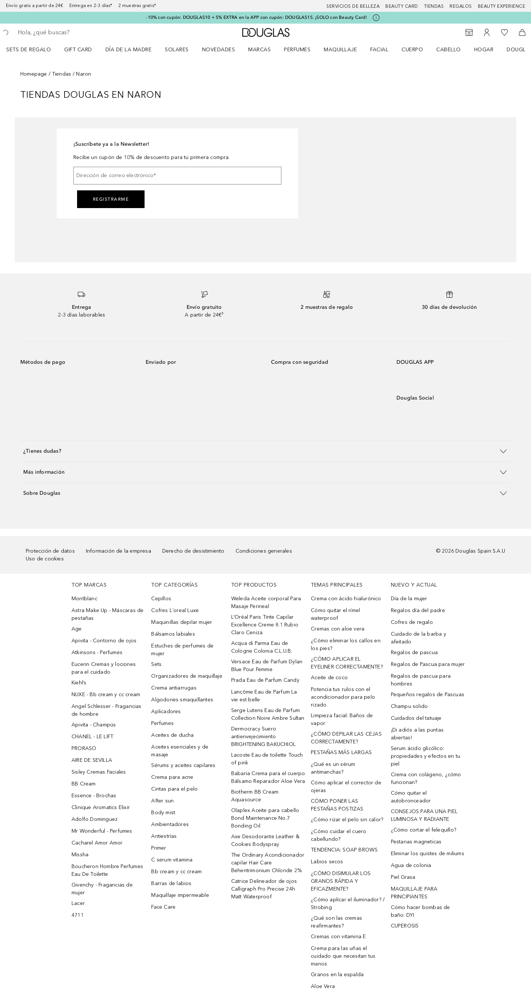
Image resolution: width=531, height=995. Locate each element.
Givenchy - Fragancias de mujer (102, 889)
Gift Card (78, 49)
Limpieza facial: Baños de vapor (342, 719)
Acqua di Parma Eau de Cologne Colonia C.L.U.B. (261, 647)
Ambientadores (170, 824)
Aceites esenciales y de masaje (179, 751)
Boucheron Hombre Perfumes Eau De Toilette (107, 870)
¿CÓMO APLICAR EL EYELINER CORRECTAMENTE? (347, 663)
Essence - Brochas (94, 795)
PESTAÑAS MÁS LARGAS (341, 752)
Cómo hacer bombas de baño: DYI (420, 911)
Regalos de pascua (414, 652)
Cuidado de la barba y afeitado (418, 638)
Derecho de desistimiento (193, 551)
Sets (156, 664)
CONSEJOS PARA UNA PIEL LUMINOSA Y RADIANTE (424, 815)
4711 (78, 915)
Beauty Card (401, 6)
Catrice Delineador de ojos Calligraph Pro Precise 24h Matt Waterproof (264, 889)
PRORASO (84, 748)
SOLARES (177, 49)
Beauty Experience (501, 6)
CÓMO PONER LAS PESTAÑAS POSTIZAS (337, 805)
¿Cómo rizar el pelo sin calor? (347, 819)
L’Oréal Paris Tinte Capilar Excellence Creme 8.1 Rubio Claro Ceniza (264, 625)
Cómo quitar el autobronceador (411, 797)
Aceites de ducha (172, 735)
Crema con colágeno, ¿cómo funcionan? (426, 778)
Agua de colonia (411, 865)
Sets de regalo (28, 49)
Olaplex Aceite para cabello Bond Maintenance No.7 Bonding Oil (265, 818)
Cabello (448, 49)
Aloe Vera (323, 986)
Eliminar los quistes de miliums (427, 853)
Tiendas (434, 6)
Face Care (163, 907)
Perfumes (297, 49)
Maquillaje (340, 49)
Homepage (33, 74)
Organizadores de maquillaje (186, 676)
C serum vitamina (171, 860)
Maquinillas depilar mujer (181, 622)
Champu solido (409, 706)
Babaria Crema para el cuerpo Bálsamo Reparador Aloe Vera (268, 777)
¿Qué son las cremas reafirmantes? (336, 922)
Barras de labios (171, 883)
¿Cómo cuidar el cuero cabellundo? (338, 835)
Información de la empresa (118, 551)
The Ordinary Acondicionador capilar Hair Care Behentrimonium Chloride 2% (267, 863)
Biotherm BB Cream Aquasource (254, 796)
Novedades (218, 49)
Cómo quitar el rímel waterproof (335, 614)
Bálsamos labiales (173, 634)
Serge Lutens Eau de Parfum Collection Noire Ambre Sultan (268, 714)
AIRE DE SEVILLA (92, 760)
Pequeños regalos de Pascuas (427, 694)
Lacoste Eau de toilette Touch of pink (267, 759)
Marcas (259, 49)
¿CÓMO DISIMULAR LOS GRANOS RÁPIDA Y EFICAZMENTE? (341, 881)
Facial (379, 49)
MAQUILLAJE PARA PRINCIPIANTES (414, 893)
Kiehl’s (79, 683)
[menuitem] (33, 49)
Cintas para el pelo (174, 789)
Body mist (163, 812)
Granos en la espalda (337, 974)
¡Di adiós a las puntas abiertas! (417, 734)
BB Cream (84, 784)
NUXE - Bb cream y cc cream (106, 694)
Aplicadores (166, 711)
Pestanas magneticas (416, 842)
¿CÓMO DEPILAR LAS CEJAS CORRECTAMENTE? (346, 738)
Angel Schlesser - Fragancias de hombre (107, 710)
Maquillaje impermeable (180, 895)
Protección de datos (50, 551)
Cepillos (161, 598)
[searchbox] (72, 32)
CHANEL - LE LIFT (92, 736)
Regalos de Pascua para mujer (428, 664)
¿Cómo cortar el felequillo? (423, 830)
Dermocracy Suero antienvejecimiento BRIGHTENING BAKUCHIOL (263, 736)
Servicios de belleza (352, 6)
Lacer (78, 903)
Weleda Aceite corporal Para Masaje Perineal (266, 602)
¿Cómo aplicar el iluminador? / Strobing (348, 903)
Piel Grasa (403, 877)
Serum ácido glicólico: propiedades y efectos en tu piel (425, 756)
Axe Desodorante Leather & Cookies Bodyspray (265, 840)
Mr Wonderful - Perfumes (102, 831)
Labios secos (327, 861)
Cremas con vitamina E (338, 936)
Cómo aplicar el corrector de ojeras (346, 787)
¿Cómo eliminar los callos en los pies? (346, 645)
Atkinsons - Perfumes (97, 652)
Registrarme (111, 199)
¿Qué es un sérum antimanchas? (333, 768)
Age (77, 629)
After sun (162, 801)
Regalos (461, 6)
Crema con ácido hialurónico (346, 598)
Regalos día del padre (418, 610)
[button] (265, 451)
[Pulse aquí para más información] (376, 18)
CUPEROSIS (405, 926)
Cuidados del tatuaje (416, 718)
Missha (80, 854)
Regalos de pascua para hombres (421, 680)
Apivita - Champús (94, 725)
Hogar (484, 49)
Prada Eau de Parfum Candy (265, 680)
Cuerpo (412, 49)
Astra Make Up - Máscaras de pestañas (107, 614)
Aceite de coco (329, 677)
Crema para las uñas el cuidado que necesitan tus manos (343, 956)
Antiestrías (164, 836)
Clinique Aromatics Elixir (101, 807)
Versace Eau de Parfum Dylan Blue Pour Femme (266, 666)
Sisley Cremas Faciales (99, 772)
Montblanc (84, 598)
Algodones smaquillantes (182, 700)
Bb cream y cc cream (176, 871)
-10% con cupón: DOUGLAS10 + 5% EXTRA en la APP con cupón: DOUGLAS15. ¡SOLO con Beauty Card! (256, 17)
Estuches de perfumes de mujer (182, 650)
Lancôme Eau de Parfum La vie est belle (264, 696)
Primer (158, 848)
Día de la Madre (128, 49)
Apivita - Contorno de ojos (104, 641)
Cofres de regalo (412, 622)
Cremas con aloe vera (337, 629)
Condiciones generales (264, 551)
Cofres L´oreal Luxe (175, 610)
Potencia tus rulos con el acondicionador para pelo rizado (343, 697)
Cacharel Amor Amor (97, 843)
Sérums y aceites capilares (183, 765)
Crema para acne (172, 777)
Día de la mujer (409, 598)
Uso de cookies (45, 559)
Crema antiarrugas (173, 688)
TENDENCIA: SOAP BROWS (344, 850)
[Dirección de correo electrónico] (177, 175)
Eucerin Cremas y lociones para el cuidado (104, 668)
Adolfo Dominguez (95, 819)
